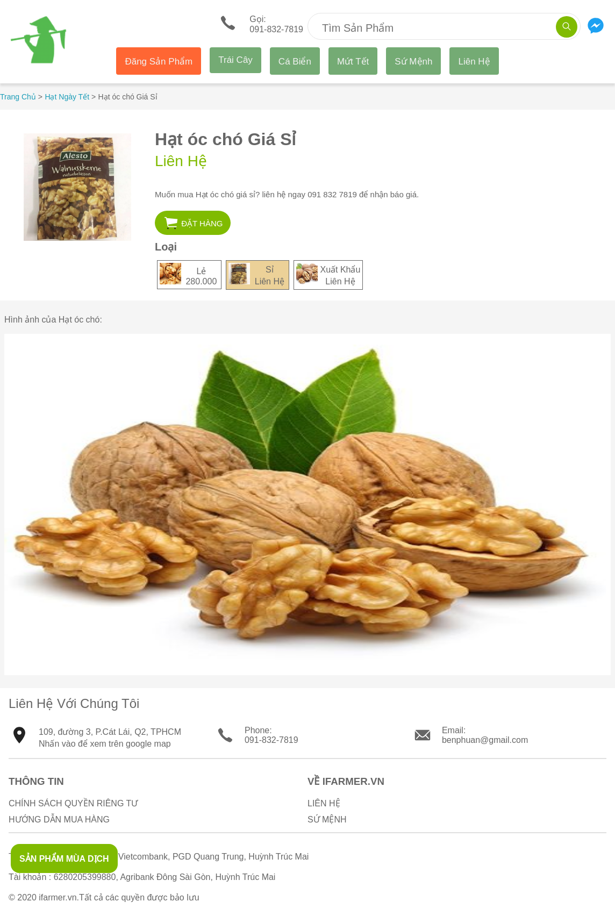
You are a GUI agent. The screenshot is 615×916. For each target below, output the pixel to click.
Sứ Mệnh (413, 61)
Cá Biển (294, 61)
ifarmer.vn (57, 897)
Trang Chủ (18, 96)
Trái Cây (235, 60)
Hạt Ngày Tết (67, 96)
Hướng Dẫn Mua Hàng (59, 819)
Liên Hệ (474, 61)
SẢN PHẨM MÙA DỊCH (64, 858)
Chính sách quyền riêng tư (73, 803)
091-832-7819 (271, 740)
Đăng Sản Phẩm (158, 61)
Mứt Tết (353, 61)
